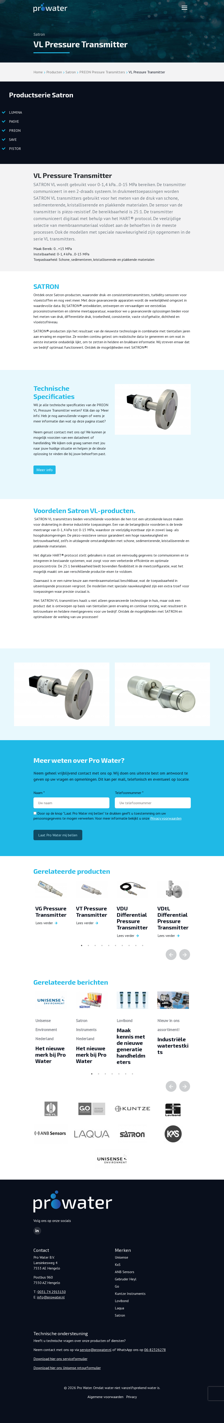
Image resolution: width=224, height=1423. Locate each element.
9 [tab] (136, 945)
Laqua (119, 1308)
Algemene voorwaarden (105, 1396)
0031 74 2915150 (52, 1291)
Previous (171, 954)
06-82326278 (155, 1349)
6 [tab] (115, 945)
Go (117, 1286)
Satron (71, 72)
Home (38, 72)
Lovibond (122, 1300)
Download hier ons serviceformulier (60, 1358)
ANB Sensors (124, 1271)
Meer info (44, 470)
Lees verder (44, 923)
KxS (117, 1264)
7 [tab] (122, 945)
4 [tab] (102, 945)
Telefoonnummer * (129, 792)
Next (184, 954)
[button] (37, 1231)
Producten (54, 72)
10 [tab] (142, 945)
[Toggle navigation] (184, 7)
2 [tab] (88, 945)
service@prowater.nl (95, 1349)
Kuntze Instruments (130, 1293)
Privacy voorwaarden (166, 818)
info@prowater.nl (51, 1297)
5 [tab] (108, 945)
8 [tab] (129, 945)
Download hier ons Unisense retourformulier (67, 1367)
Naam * (39, 792)
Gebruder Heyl (125, 1279)
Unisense (121, 1257)
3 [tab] (95, 945)
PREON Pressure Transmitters (102, 72)
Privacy (131, 1396)
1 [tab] (81, 945)
